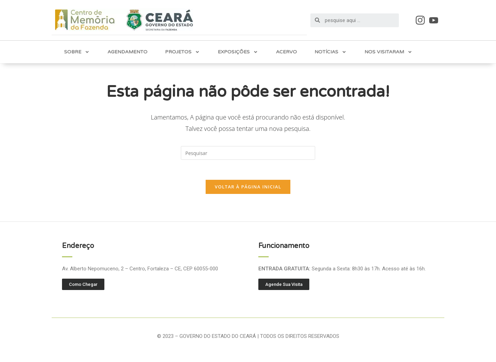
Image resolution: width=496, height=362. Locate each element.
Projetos (182, 52)
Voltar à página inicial (248, 187)
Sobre (77, 52)
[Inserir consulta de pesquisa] (248, 152)
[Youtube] (433, 19)
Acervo (286, 51)
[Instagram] (420, 19)
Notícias (330, 52)
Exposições (238, 52)
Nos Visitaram (388, 52)
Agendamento (127, 51)
